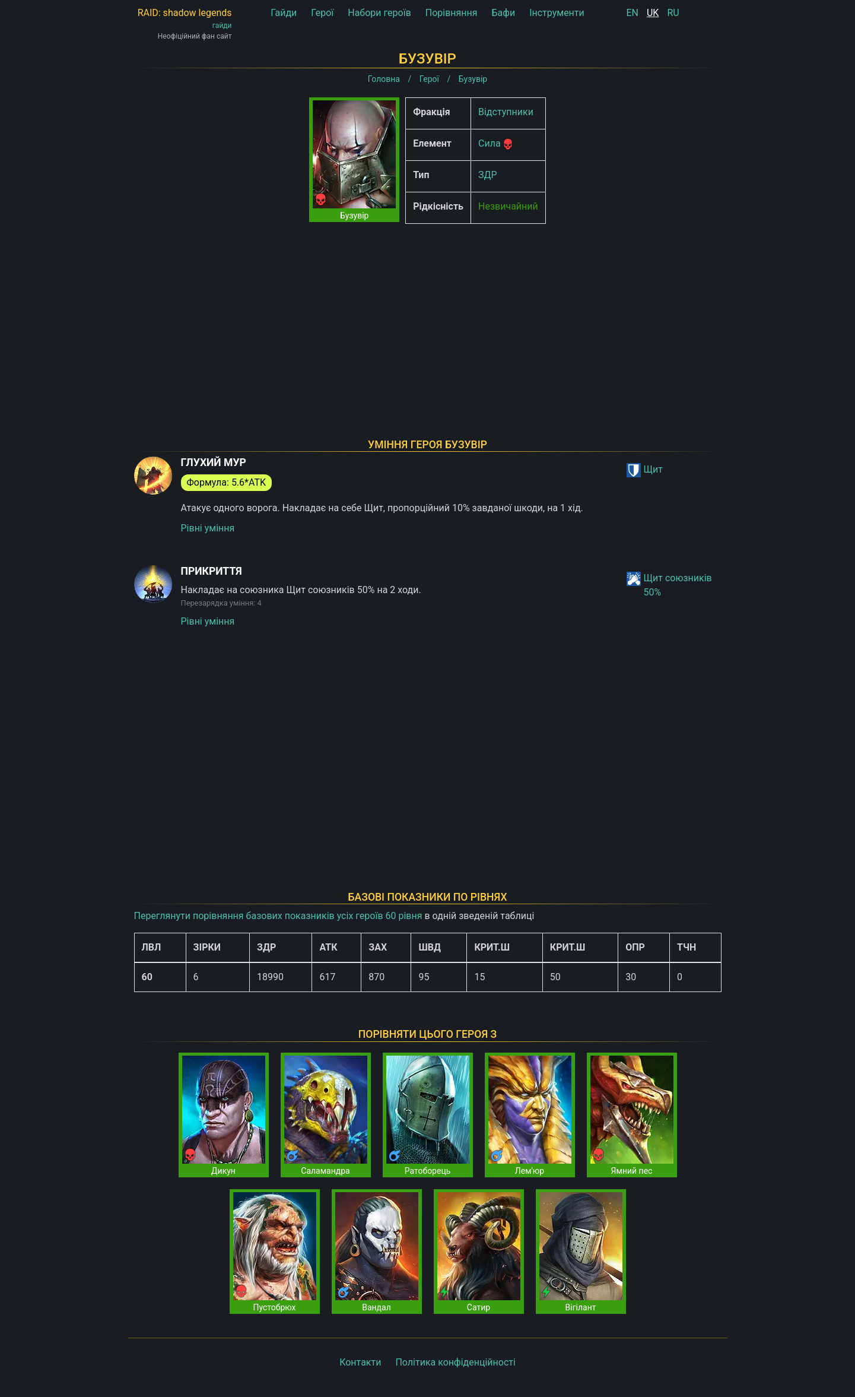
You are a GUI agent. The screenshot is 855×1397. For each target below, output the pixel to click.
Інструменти (556, 12)
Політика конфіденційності (455, 1362)
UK (653, 12)
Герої (322, 12)
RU (673, 12)
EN (633, 12)
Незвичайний (508, 206)
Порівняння (451, 12)
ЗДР (487, 174)
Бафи (504, 12)
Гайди (284, 12)
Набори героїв (379, 12)
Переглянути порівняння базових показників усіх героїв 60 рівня (278, 915)
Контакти (360, 1362)
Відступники (505, 112)
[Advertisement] (427, 316)
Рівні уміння (208, 528)
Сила (489, 143)
